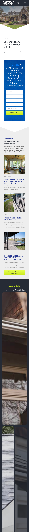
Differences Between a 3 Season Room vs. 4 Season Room (14, 181)
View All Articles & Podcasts (14, 272)
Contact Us (13, 65)
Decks (5, 176)
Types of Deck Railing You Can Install (13, 219)
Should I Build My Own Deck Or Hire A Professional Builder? (13, 258)
